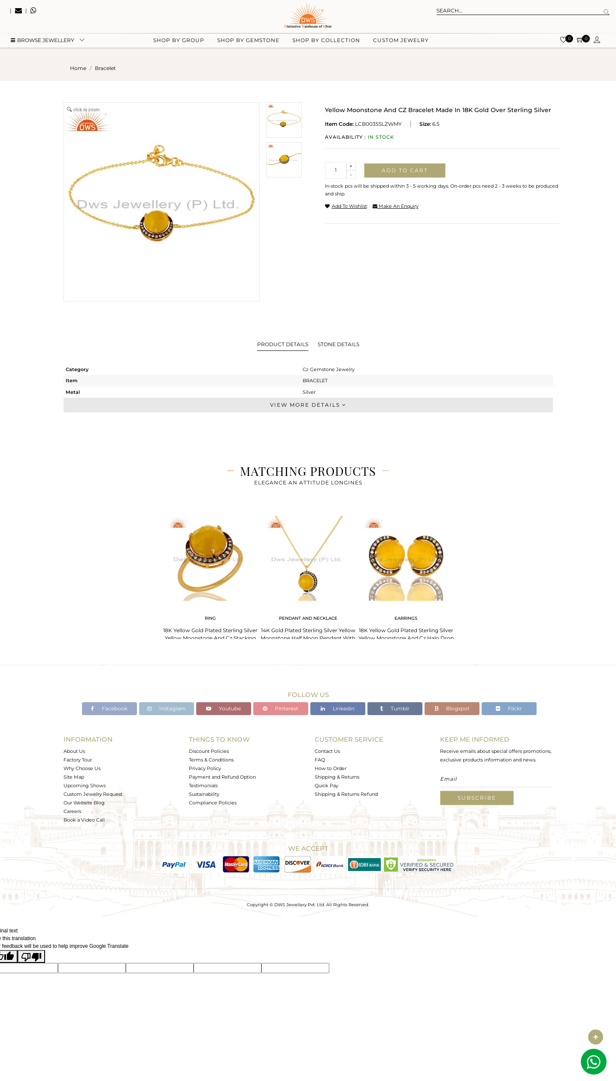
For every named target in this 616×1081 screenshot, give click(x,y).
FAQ (320, 760)
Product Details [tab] (282, 344)
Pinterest (280, 708)
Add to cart (405, 170)
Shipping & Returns (337, 777)
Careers (72, 811)
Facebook (109, 708)
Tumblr (395, 708)
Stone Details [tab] (338, 344)
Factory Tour (78, 760)
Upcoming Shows (85, 786)
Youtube (223, 708)
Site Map (74, 777)
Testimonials (203, 786)
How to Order (330, 768)
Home (78, 68)
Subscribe (477, 798)
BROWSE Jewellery (42, 43)
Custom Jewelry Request (93, 794)
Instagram (166, 708)
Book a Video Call (84, 820)
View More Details (308, 405)
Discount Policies (209, 751)
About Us (74, 751)
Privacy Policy (205, 768)
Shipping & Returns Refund (346, 794)
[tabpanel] (210, 579)
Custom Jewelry (401, 43)
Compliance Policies (213, 803)
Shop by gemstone (248, 43)
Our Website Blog (84, 803)
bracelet (105, 68)
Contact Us (327, 751)
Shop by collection (326, 43)
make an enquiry (396, 206)
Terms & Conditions (211, 760)
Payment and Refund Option (222, 777)
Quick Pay (326, 786)
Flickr (509, 708)
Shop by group (178, 43)
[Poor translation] (31, 956)
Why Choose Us (82, 768)
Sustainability (204, 794)
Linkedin (338, 708)
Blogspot (452, 708)
